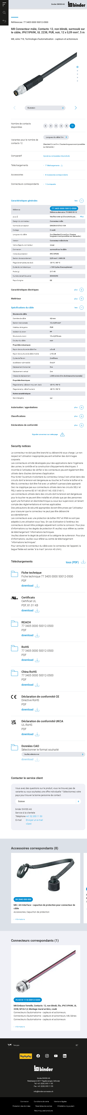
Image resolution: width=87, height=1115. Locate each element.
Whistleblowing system (65, 1106)
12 (72, 126)
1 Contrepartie (50, 184)
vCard (28, 823)
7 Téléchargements (54, 165)
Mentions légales (60, 1101)
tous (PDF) (73, 562)
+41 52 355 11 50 (34, 816)
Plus (82, 217)
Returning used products (43, 1111)
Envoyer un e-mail (34, 820)
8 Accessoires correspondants (56, 175)
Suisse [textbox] (21, 801)
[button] (4, 4)
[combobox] (48, 801)
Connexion (24, 1101)
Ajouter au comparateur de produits (56, 156)
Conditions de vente (41, 1101)
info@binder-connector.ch (43, 1091)
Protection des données (21, 1106)
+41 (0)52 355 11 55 (45, 1086)
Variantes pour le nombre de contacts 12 (24, 141)
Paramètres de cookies (43, 1106)
